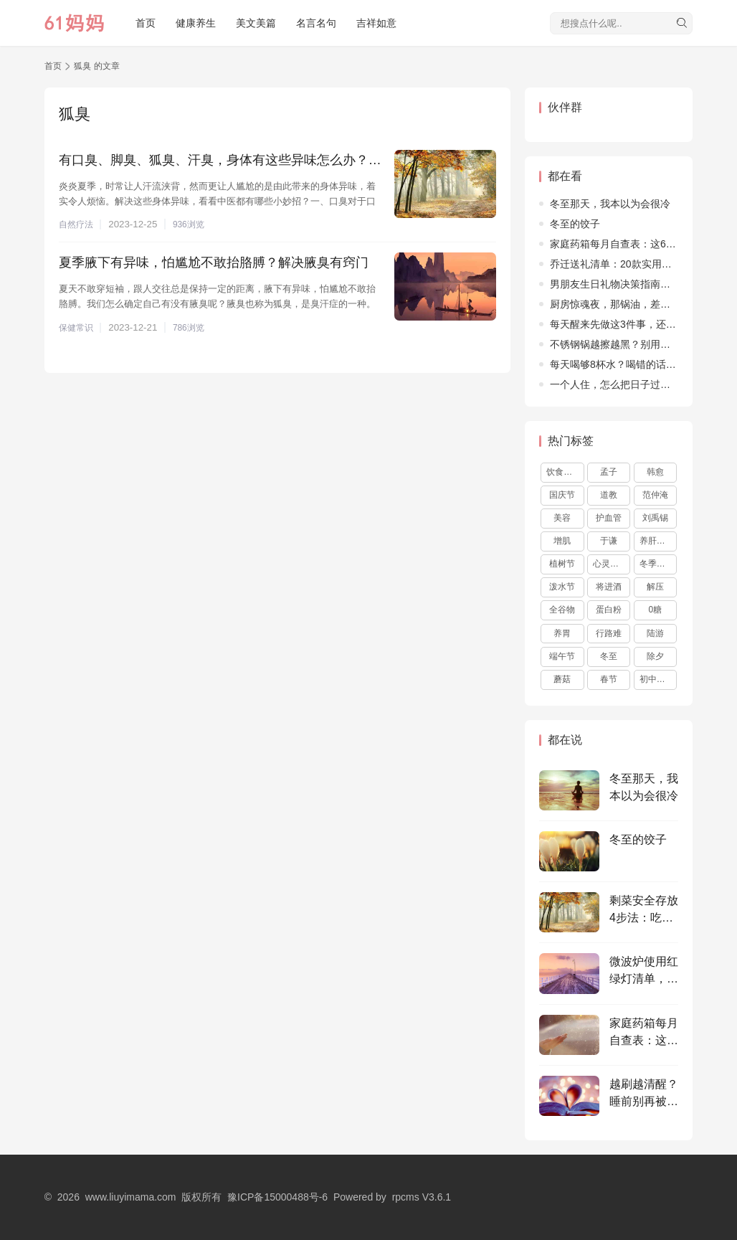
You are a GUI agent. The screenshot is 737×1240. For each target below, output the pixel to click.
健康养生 (196, 23)
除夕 (655, 656)
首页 (145, 23)
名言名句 (316, 23)
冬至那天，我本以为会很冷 (610, 203)
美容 (562, 518)
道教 (608, 495)
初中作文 (656, 679)
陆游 (655, 633)
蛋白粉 (609, 610)
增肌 (562, 541)
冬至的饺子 (575, 223)
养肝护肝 (656, 541)
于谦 (608, 541)
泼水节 (562, 587)
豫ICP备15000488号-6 (277, 1197)
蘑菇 (562, 679)
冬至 (608, 656)
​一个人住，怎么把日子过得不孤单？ (630, 384)
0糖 (655, 610)
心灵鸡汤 (610, 564)
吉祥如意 (376, 23)
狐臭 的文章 (96, 66)
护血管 (609, 518)
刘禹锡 (655, 518)
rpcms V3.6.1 (421, 1197)
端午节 (562, 656)
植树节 (562, 564)
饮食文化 (563, 472)
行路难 (609, 633)
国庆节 (562, 495)
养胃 (562, 633)
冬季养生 (656, 564)
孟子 (608, 472)
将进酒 (609, 587)
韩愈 (655, 472)
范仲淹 (655, 495)
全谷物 (562, 610)
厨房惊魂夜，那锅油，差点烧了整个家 (635, 304)
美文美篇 (256, 23)
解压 (655, 587)
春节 (608, 679)
